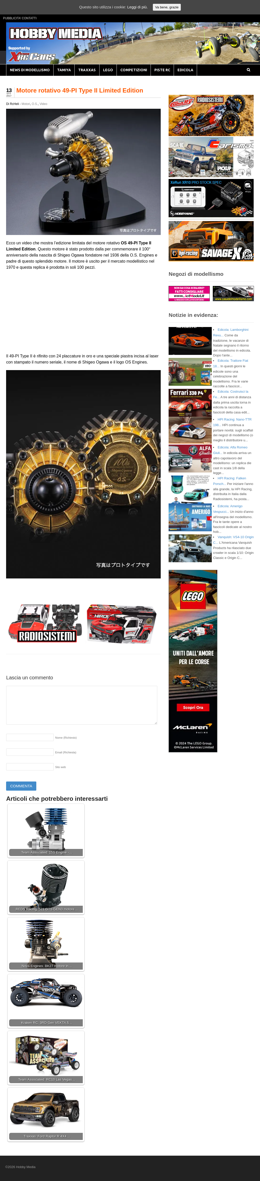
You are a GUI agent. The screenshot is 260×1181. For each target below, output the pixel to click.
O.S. (35, 104)
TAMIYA (64, 70)
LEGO (108, 70)
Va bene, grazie (166, 7)
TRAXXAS (87, 70)
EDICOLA (185, 70)
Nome (66, 737)
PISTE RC (162, 70)
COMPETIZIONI (133, 70)
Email (65, 752)
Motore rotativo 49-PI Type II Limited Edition (79, 90)
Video (43, 104)
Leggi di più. (137, 7)
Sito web (60, 767)
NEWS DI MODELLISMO (30, 70)
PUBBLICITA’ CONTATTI (20, 18)
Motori (26, 104)
